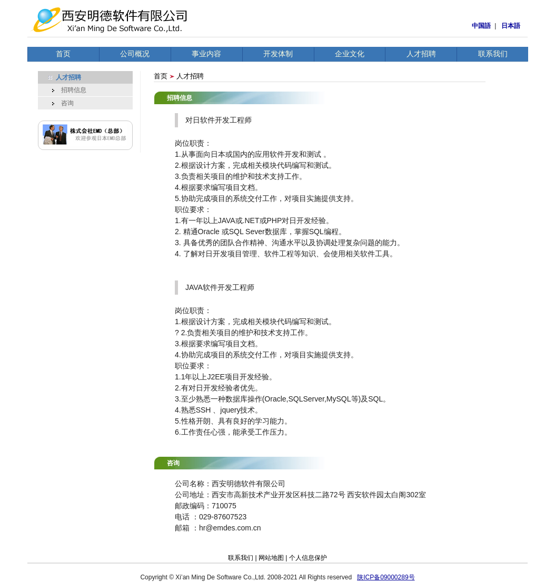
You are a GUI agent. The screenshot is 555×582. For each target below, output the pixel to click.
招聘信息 (67, 90)
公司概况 (135, 53)
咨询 (61, 103)
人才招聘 (421, 53)
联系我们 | (243, 557)
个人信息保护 (308, 557)
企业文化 (349, 53)
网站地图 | (274, 557)
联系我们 (493, 53)
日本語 (510, 25)
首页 (63, 53)
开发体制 (278, 53)
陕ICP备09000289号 (385, 577)
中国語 (481, 25)
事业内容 (206, 53)
